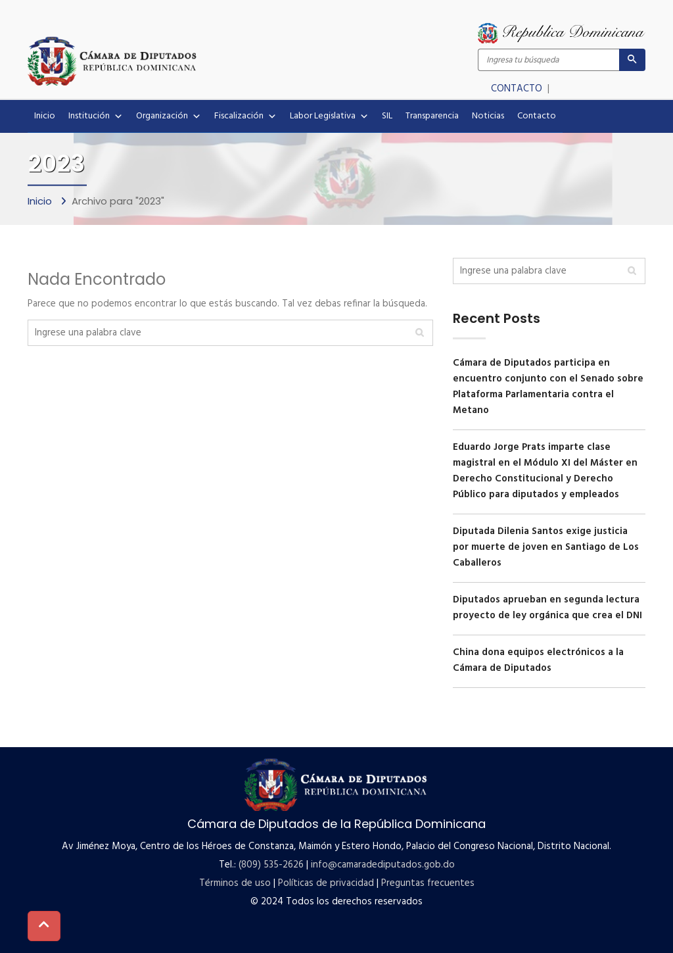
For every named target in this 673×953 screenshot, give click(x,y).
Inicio (44, 116)
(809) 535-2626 (271, 865)
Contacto (536, 116)
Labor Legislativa (329, 116)
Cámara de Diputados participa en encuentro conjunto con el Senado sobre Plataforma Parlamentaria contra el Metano (548, 386)
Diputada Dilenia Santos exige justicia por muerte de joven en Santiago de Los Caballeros (546, 547)
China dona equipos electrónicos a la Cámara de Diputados (538, 660)
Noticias (488, 116)
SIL (387, 116)
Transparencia (432, 116)
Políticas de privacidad (326, 883)
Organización (168, 116)
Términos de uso (235, 883)
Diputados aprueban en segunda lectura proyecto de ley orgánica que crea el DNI (547, 607)
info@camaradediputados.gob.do (383, 865)
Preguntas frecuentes (428, 883)
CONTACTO (518, 89)
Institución (95, 116)
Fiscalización (245, 116)
